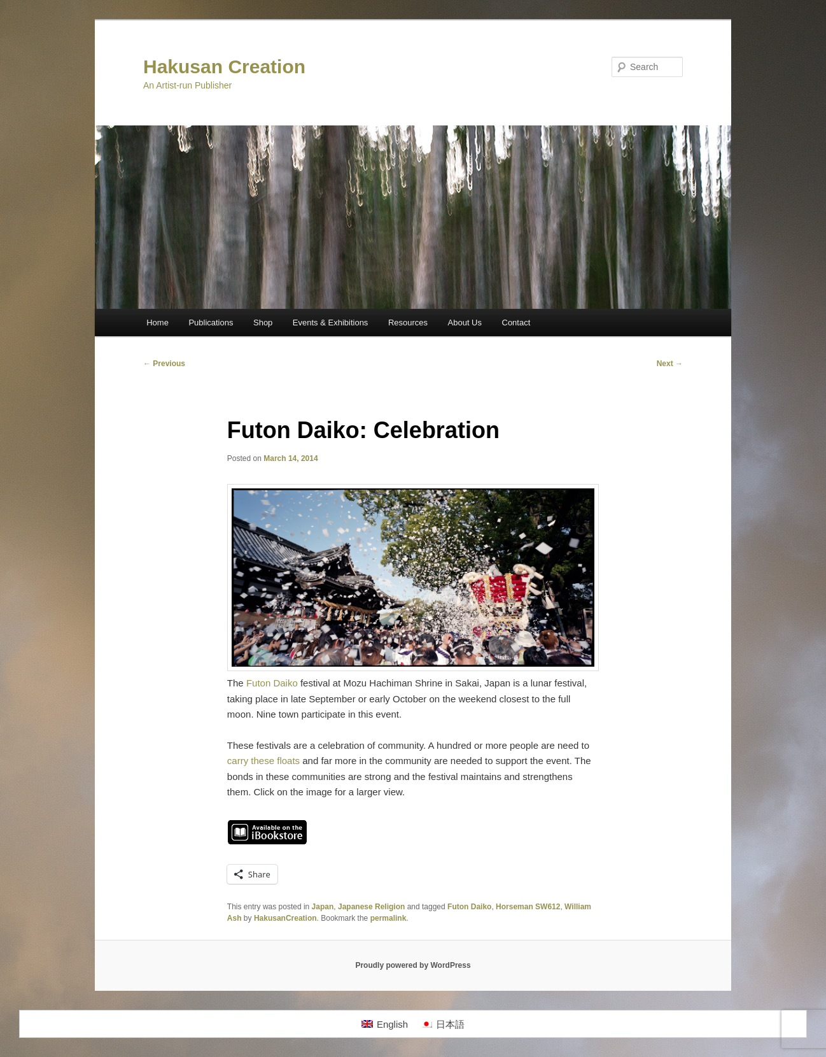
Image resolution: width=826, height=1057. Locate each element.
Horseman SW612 (528, 906)
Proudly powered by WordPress (412, 965)
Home (157, 322)
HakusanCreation (285, 918)
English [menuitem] (392, 1024)
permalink (388, 918)
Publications (210, 322)
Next (670, 363)
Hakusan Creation (224, 66)
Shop (262, 322)
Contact (516, 322)
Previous (164, 363)
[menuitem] (384, 1024)
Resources (408, 322)
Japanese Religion (371, 906)
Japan (323, 906)
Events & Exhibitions (330, 322)
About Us (465, 322)
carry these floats (263, 760)
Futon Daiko (272, 682)
